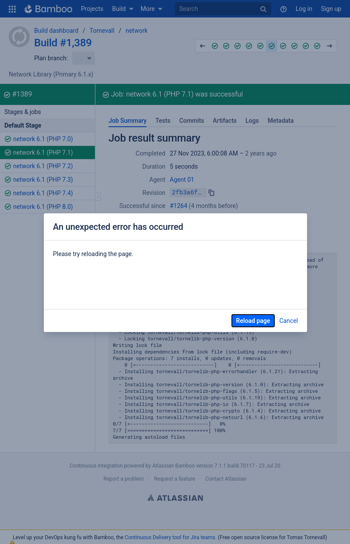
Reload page (253, 320)
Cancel (288, 320)
